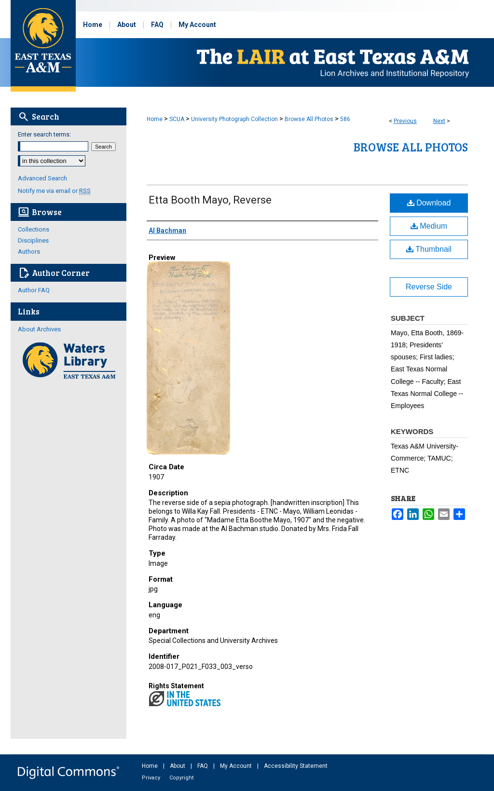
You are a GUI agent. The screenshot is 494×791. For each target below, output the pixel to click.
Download (429, 203)
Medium (429, 226)
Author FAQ (34, 290)
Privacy (152, 778)
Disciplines (33, 240)
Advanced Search (42, 178)
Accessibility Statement (296, 766)
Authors (29, 251)
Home (155, 119)
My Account (236, 766)
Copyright (181, 778)
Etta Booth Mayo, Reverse (210, 200)
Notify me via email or (54, 190)
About (178, 766)
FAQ (203, 766)
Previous (405, 121)
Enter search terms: (44, 134)
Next (439, 121)
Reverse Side (429, 287)
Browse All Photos (309, 119)
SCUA (176, 119)
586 (345, 119)
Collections (33, 229)
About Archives (39, 329)
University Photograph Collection (234, 119)
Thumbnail (429, 249)
